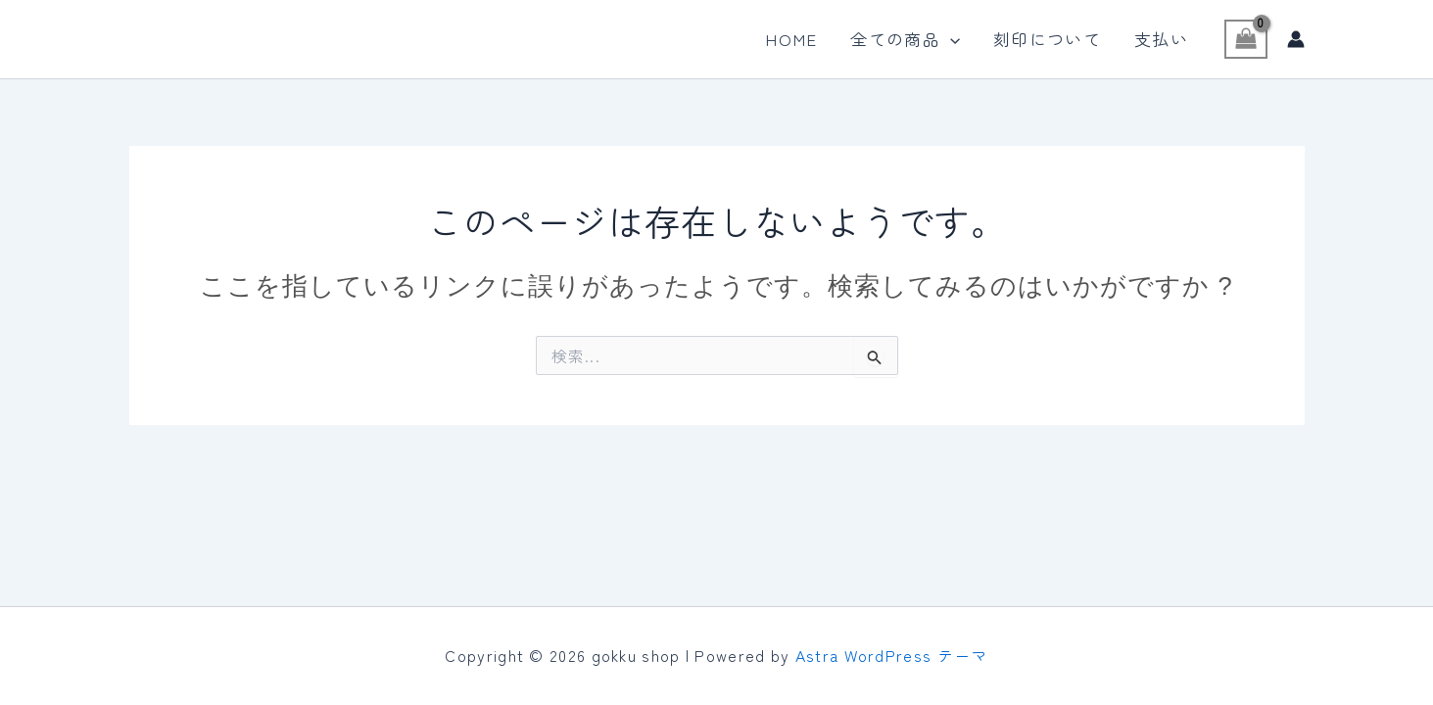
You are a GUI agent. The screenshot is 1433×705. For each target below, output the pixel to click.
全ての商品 (905, 39)
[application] (950, 39)
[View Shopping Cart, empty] (1245, 40)
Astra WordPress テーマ (891, 655)
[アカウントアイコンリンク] (1296, 39)
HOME (791, 38)
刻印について (1047, 38)
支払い (1161, 38)
